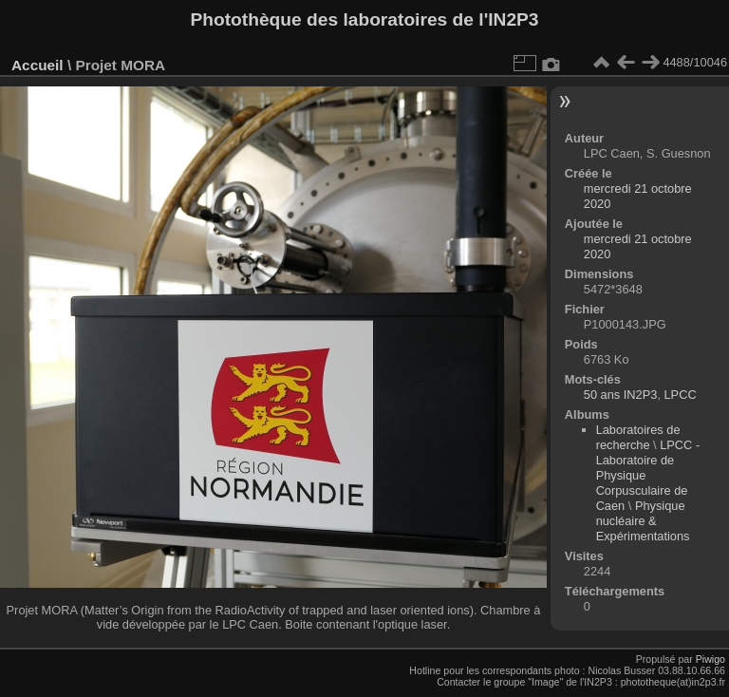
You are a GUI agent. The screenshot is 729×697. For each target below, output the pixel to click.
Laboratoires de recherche (638, 437)
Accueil (37, 65)
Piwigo (710, 659)
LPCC (680, 394)
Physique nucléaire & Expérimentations (643, 521)
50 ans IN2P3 (621, 394)
